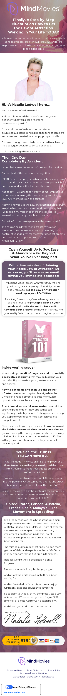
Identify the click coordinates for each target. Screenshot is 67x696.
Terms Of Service (34, 670)
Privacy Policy (54, 670)
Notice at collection (14, 692)
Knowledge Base (14, 670)
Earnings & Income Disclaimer (34, 673)
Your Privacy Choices (24, 687)
